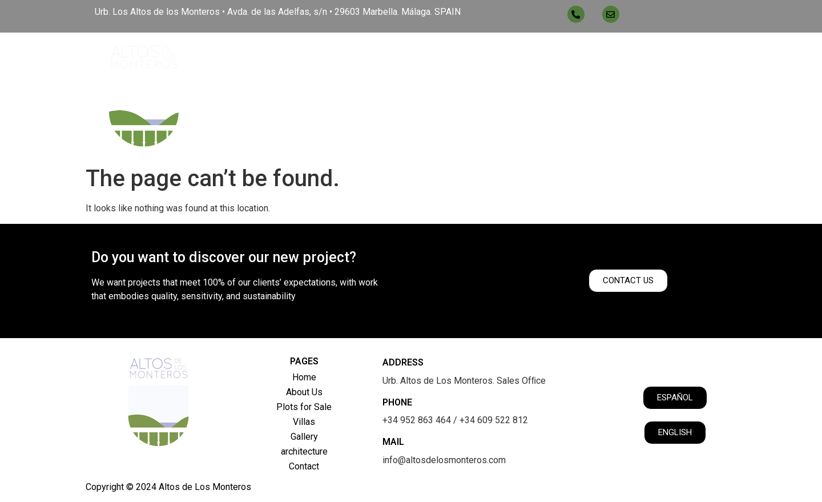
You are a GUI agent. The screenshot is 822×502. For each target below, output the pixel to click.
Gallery (562, 57)
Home (316, 57)
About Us (369, 57)
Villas (510, 57)
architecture (631, 57)
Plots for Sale (443, 57)
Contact (701, 57)
